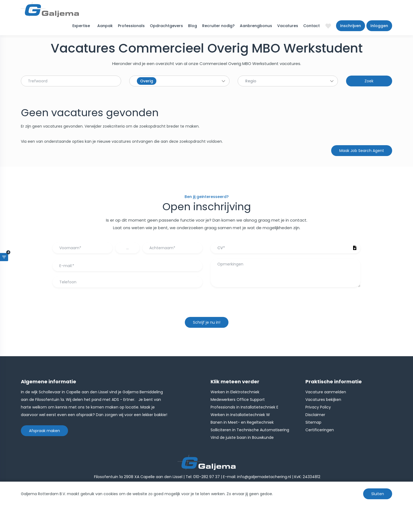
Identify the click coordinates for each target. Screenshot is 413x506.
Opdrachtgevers (166, 25)
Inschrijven (350, 25)
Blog (192, 25)
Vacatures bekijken (323, 399)
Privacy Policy (318, 407)
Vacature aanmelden (325, 392)
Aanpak (105, 25)
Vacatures (287, 25)
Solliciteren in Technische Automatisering (250, 430)
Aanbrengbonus (256, 25)
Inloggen (379, 25)
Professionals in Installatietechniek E (244, 407)
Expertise (81, 25)
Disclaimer (315, 414)
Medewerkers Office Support (238, 399)
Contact (311, 25)
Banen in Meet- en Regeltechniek (242, 422)
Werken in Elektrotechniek (235, 392)
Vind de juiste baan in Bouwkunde (242, 437)
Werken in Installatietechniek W (240, 414)
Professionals (131, 25)
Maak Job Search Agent (361, 150)
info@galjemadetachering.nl (264, 476)
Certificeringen (319, 430)
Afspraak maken (44, 430)
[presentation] (206, 304)
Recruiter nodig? (218, 25)
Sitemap (313, 422)
